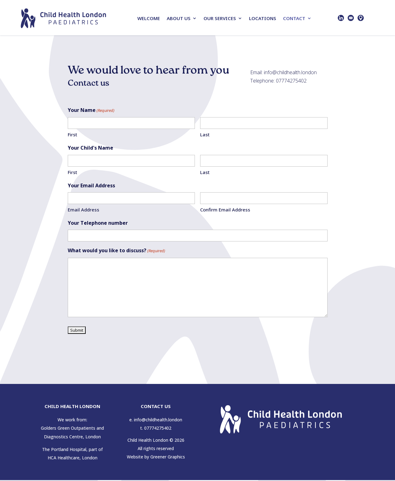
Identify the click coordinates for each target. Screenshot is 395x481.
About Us (179, 18)
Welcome (148, 18)
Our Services (220, 18)
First (72, 135)
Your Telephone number (98, 223)
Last (205, 135)
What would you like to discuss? (116, 252)
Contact (294, 18)
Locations (262, 18)
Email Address (83, 210)
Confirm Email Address (225, 210)
